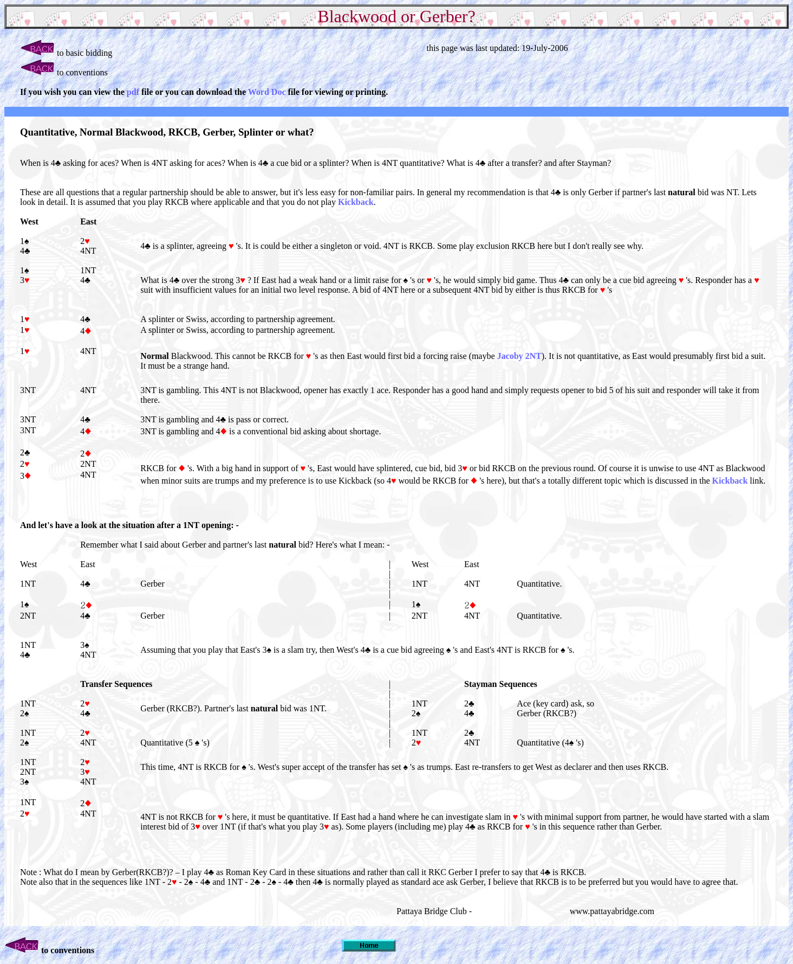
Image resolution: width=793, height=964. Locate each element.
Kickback (356, 202)
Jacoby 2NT (519, 356)
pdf (134, 92)
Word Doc (267, 92)
